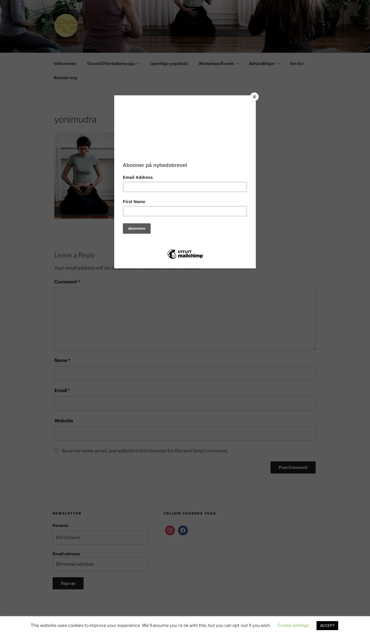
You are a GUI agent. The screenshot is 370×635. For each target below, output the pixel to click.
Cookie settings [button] (293, 625)
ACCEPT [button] (327, 625)
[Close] (254, 96)
